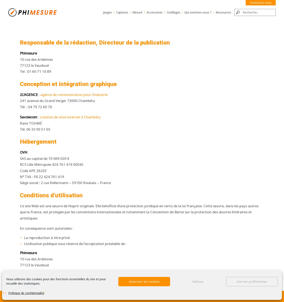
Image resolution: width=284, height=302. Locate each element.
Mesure (137, 12)
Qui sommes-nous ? (197, 12)
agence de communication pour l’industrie (74, 94)
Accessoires (155, 12)
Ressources (223, 12)
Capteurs (122, 12)
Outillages (173, 12)
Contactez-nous (261, 3)
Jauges (107, 12)
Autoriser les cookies (144, 281)
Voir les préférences (252, 281)
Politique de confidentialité (26, 293)
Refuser (198, 281)
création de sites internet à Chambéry (70, 117)
